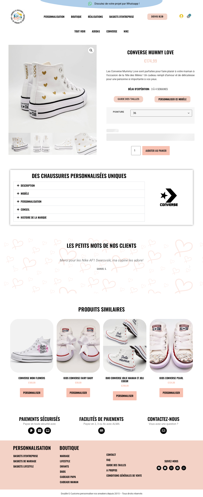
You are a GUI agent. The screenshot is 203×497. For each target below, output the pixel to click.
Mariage (65, 456)
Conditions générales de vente (124, 475)
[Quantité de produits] (136, 150)
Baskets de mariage (24, 461)
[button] (91, 50)
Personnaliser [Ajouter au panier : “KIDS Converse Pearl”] (171, 393)
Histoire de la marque (34, 217)
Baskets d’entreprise (121, 17)
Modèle (25, 193)
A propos (111, 470)
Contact (111, 455)
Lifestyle (65, 461)
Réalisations (95, 17)
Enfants (64, 466)
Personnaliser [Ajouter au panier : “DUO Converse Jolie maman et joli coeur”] (124, 396)
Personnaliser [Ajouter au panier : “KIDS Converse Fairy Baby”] (78, 393)
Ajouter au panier (156, 151)
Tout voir (79, 31)
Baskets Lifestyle (23, 466)
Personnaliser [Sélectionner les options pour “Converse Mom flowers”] (31, 393)
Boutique (76, 17)
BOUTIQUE (69, 447)
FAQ (108, 460)
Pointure (118, 112)
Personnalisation (54, 17)
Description (28, 185)
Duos (63, 472)
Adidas (96, 31)
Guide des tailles (116, 465)
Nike (126, 31)
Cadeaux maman (69, 482)
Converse (111, 31)
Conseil (25, 209)
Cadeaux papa (68, 477)
